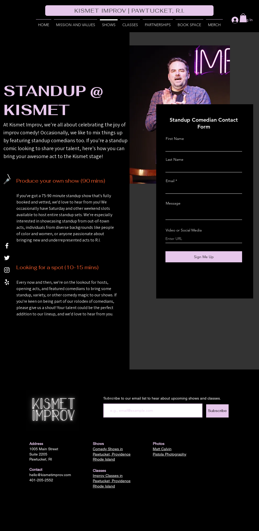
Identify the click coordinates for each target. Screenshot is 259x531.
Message (173, 203)
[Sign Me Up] (203, 256)
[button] (157, 22)
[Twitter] (7, 258)
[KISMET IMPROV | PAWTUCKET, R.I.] (129, 10)
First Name (175, 138)
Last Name (174, 159)
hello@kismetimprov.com (50, 475)
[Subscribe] (217, 411)
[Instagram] (7, 270)
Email (170, 181)
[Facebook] (7, 245)
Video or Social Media (184, 230)
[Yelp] (7, 282)
